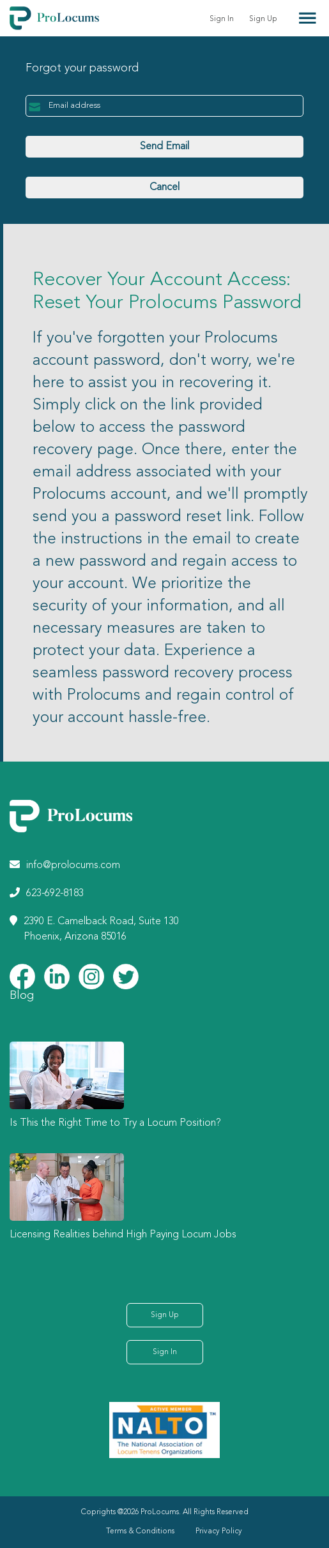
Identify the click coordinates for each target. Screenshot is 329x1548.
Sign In (222, 19)
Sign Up (263, 19)
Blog (22, 995)
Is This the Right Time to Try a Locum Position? (115, 1123)
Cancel (164, 187)
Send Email (164, 147)
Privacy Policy (218, 1531)
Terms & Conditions (140, 1531)
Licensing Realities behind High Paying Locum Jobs (123, 1235)
